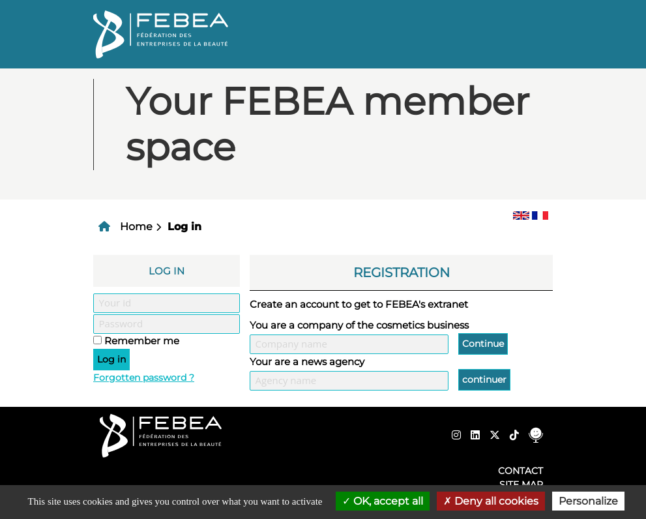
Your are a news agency (307, 361)
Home (136, 226)
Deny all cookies (490, 501)
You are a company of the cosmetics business (359, 325)
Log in (184, 226)
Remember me (141, 340)
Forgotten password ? (143, 377)
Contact (520, 471)
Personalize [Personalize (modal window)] (588, 501)
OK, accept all (382, 501)
